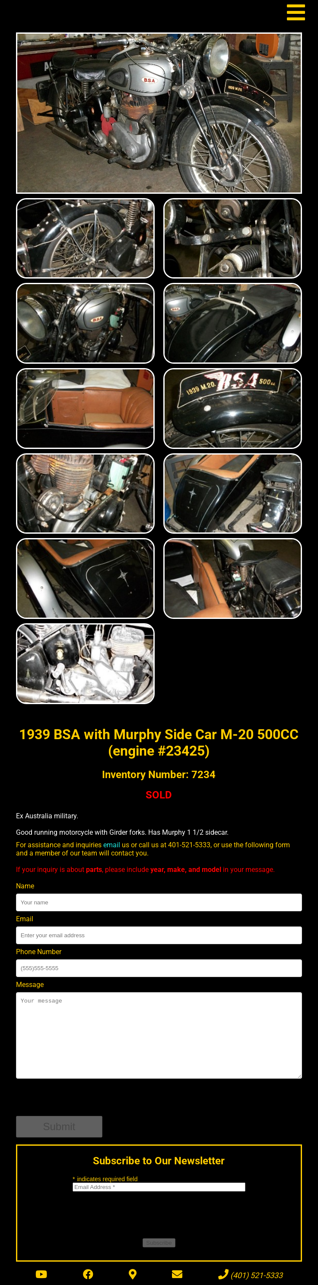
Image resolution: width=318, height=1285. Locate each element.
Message (30, 985)
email (111, 845)
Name (25, 886)
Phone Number (38, 952)
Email (24, 919)
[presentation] (81, 1099)
